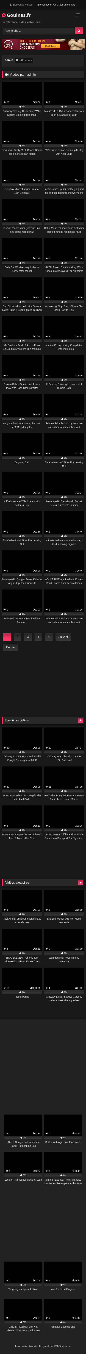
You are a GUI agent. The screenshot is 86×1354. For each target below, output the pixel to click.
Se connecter (45, 4)
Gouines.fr (16, 15)
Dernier (10, 647)
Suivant (63, 636)
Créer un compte (66, 4)
